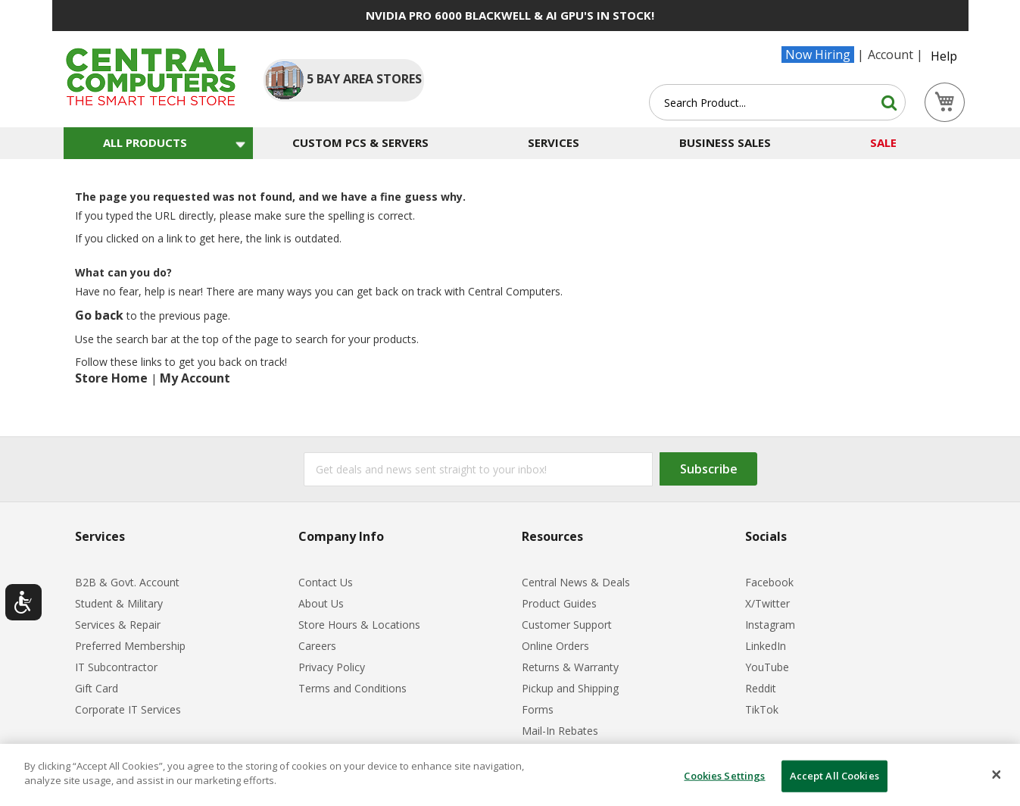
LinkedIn (765, 646)
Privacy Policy (331, 667)
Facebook (769, 582)
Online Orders (555, 646)
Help (944, 56)
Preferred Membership (130, 646)
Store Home (111, 378)
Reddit (760, 688)
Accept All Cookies (834, 776)
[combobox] (777, 102)
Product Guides (559, 603)
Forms (538, 709)
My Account (195, 378)
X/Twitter (767, 603)
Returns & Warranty (570, 667)
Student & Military (119, 603)
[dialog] (510, 775)
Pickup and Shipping (570, 688)
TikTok (761, 709)
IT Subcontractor (116, 667)
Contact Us (325, 582)
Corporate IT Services (128, 709)
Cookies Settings (724, 776)
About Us (321, 603)
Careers (317, 646)
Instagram (770, 624)
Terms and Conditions (352, 688)
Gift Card (96, 688)
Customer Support (567, 624)
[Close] (996, 775)
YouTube (767, 667)
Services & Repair (118, 624)
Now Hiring (817, 54)
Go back (99, 315)
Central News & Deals (576, 582)
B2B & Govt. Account (127, 582)
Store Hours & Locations (359, 624)
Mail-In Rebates (560, 730)
